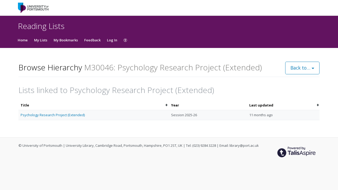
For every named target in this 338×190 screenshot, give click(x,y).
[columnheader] (93, 105)
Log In (112, 40)
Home (23, 40)
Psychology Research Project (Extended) (53, 115)
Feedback (92, 40)
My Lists (40, 40)
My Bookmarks (66, 40)
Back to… (302, 68)
